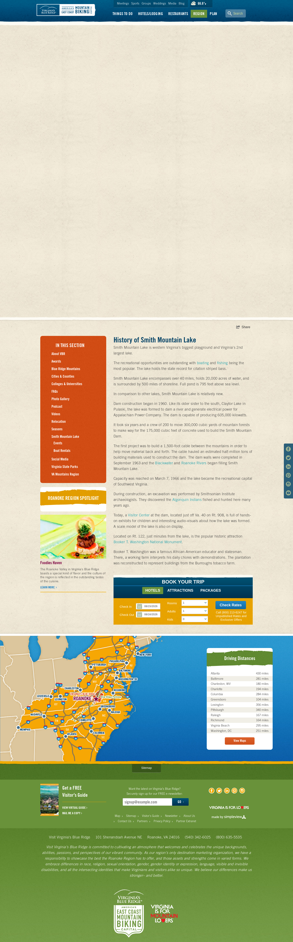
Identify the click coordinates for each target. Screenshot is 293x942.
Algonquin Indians (187, 499)
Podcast (56, 406)
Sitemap (146, 767)
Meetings (123, 3)
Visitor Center (139, 515)
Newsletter (171, 815)
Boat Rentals (62, 450)
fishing (222, 363)
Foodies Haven (51, 562)
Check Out (127, 614)
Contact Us (124, 821)
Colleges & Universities (66, 384)
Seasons (56, 429)
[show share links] (243, 327)
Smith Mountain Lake (65, 436)
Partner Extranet (186, 821)
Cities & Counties (62, 376)
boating (203, 363)
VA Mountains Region (65, 474)
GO (181, 801)
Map (117, 815)
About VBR (58, 354)
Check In (126, 606)
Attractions (180, 590)
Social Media (59, 459)
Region (198, 13)
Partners (142, 821)
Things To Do (123, 13)
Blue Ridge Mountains (65, 369)
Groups (146, 3)
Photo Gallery (60, 399)
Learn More (48, 587)
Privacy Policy (162, 821)
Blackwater (164, 463)
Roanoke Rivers (194, 463)
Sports (135, 3)
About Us (189, 815)
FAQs (54, 391)
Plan (213, 13)
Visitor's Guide (150, 815)
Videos (55, 414)
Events (58, 443)
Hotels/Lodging (150, 13)
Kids (170, 619)
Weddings (159, 3)
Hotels (152, 590)
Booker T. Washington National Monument (148, 542)
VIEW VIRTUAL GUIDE (74, 808)
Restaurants (178, 13)
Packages (210, 590)
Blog (182, 3)
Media (172, 3)
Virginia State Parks (64, 466)
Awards (56, 361)
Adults (171, 611)
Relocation (58, 421)
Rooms (172, 603)
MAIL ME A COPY (72, 813)
